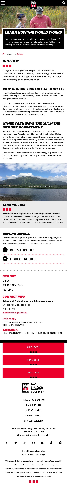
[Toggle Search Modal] (64, 3)
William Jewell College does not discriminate (22, 461)
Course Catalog (13, 285)
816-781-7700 (37, 431)
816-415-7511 (44, 435)
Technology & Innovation (14, 325)
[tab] (33, 250)
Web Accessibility (33, 421)
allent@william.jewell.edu (15, 313)
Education (7, 322)
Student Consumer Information (33, 451)
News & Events (33, 405)
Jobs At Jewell (33, 410)
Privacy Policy (33, 416)
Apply (7, 281)
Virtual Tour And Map (33, 400)
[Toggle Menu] (3, 3)
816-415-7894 (9, 309)
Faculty (8, 290)
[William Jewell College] (33, 4)
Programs (10, 54)
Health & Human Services (23, 322)
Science (39, 322)
